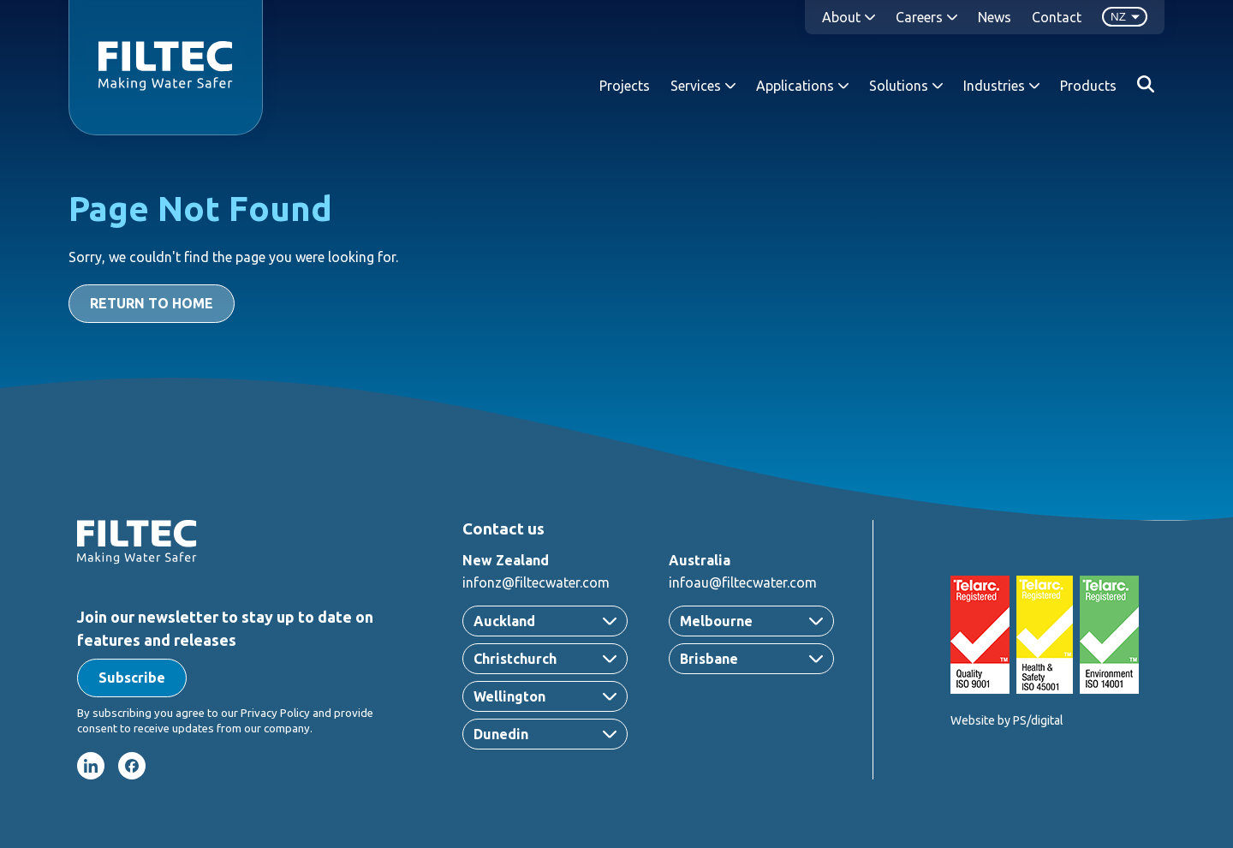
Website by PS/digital (1006, 720)
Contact (1056, 17)
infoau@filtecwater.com (743, 582)
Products (1088, 85)
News (994, 17)
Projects (624, 85)
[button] (132, 678)
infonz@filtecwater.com (536, 582)
